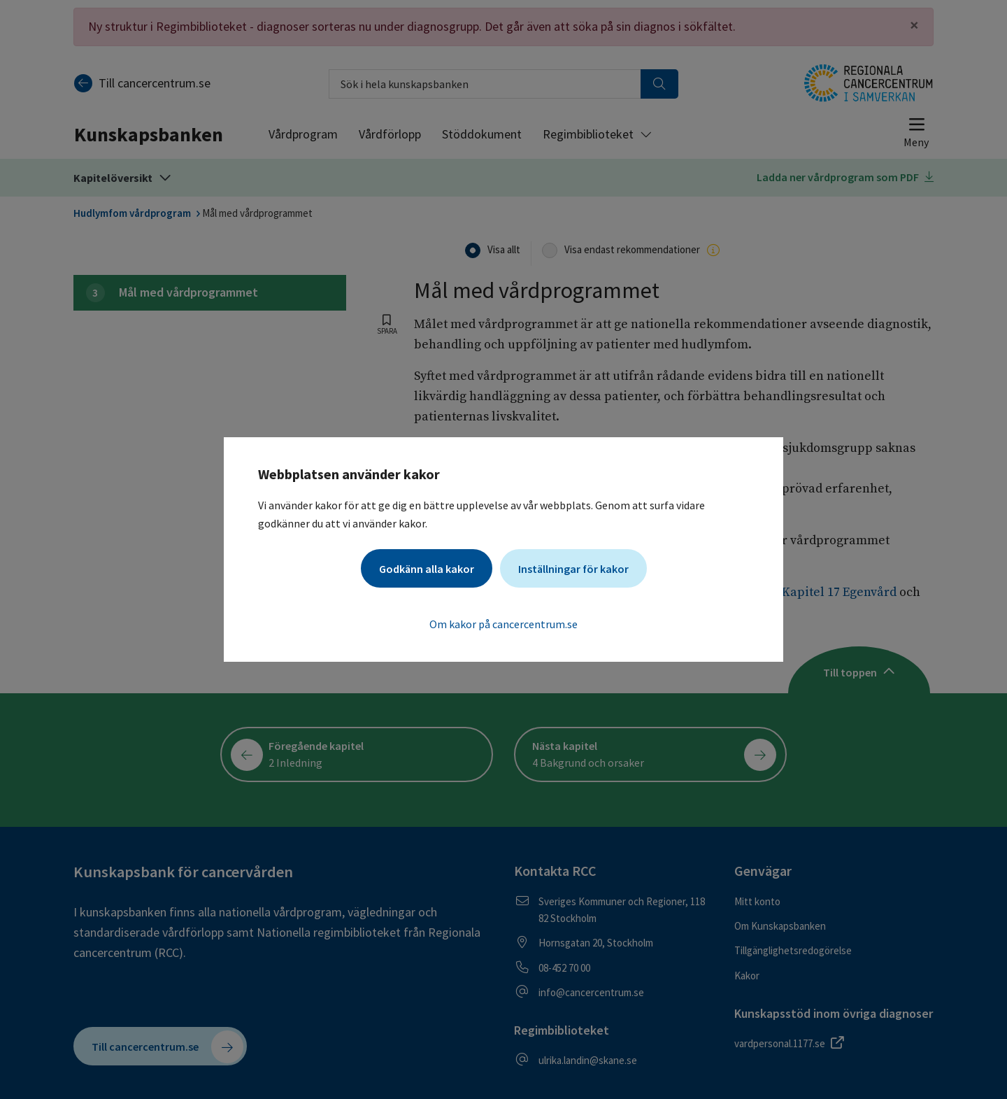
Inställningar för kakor (573, 569)
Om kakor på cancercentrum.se (503, 624)
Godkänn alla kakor (426, 569)
